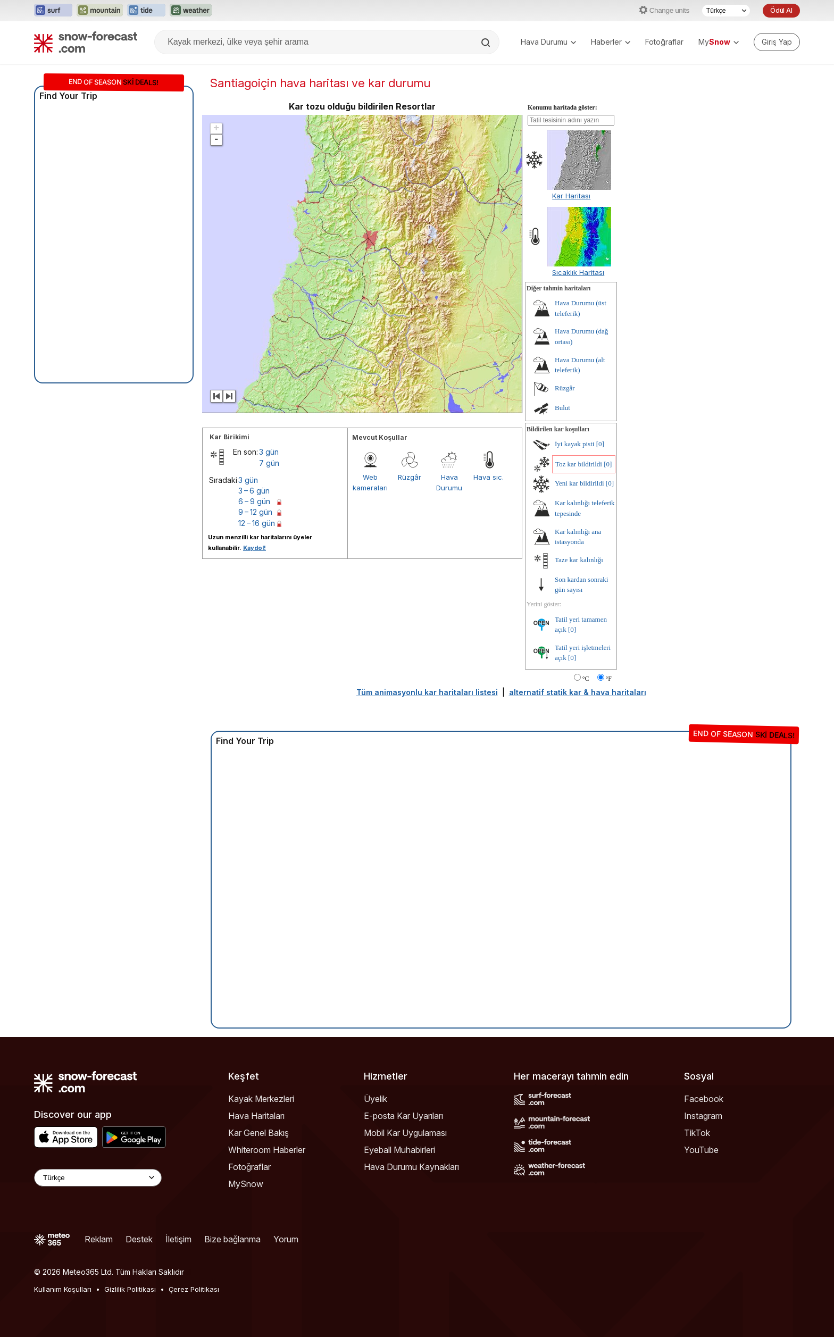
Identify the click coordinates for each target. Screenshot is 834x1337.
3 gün (269, 451)
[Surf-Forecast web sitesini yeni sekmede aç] (53, 11)
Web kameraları (370, 482)
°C (585, 678)
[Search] (486, 42)
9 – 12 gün (255, 511)
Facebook (703, 1098)
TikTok (697, 1132)
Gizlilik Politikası (130, 1289)
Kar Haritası (571, 195)
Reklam (99, 1239)
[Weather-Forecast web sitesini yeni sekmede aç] (191, 11)
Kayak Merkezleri (261, 1098)
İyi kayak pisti (574, 444)
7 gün (269, 462)
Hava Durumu (548, 41)
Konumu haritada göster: (562, 107)
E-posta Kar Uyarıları (403, 1115)
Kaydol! (254, 547)
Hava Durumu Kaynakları (411, 1166)
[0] (600, 444)
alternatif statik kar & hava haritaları (577, 692)
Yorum (285, 1239)
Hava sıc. (488, 477)
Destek (139, 1239)
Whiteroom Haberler (266, 1149)
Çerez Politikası (194, 1289)
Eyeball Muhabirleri (399, 1149)
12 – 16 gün (256, 523)
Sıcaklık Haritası (578, 272)
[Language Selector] (98, 1177)
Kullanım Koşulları (62, 1289)
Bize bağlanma (232, 1239)
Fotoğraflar (664, 41)
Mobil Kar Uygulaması (405, 1132)
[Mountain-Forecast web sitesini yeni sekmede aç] (100, 11)
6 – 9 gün (254, 501)
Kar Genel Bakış (258, 1132)
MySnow (245, 1184)
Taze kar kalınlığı (579, 560)
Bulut (562, 408)
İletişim (178, 1239)
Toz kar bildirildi (578, 464)
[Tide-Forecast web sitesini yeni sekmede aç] (146, 11)
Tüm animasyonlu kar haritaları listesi (427, 692)
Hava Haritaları (256, 1115)
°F (609, 678)
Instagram (703, 1115)
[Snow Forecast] (85, 42)
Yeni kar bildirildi (579, 483)
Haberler (610, 41)
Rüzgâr (409, 477)
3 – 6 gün (254, 490)
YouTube (701, 1149)
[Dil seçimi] (726, 10)
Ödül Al (781, 10)
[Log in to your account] (777, 42)
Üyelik (375, 1098)
